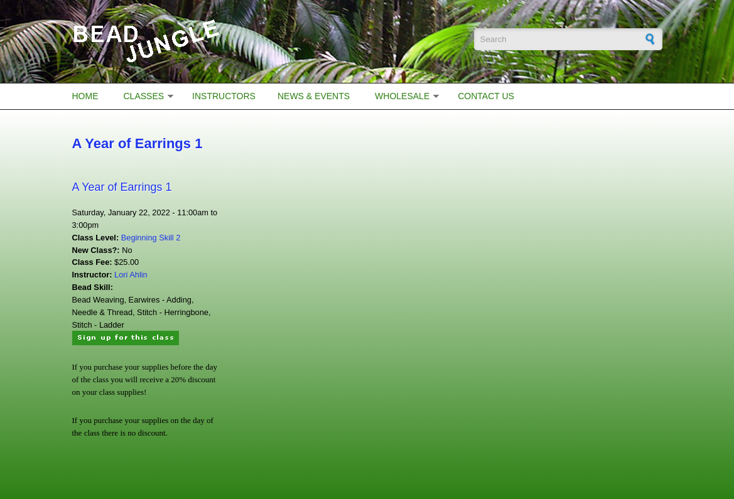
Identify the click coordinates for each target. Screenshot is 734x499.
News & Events (314, 96)
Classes (144, 96)
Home (85, 96)
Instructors (224, 96)
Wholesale (402, 96)
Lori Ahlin (131, 274)
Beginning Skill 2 (151, 237)
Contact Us (486, 96)
